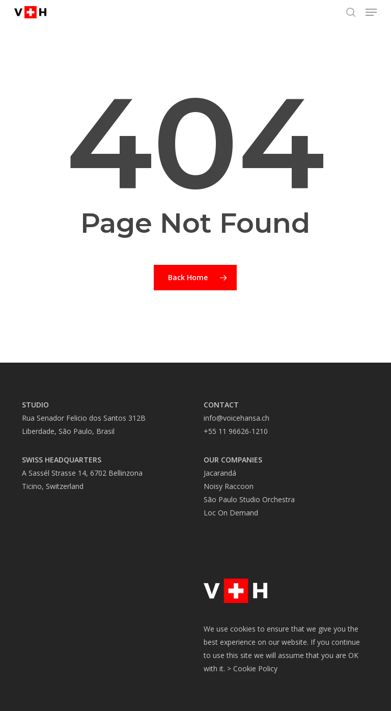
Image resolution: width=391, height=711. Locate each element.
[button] (371, 12)
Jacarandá (220, 473)
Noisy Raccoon (229, 486)
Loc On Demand (231, 512)
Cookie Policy (255, 668)
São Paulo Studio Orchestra (249, 499)
